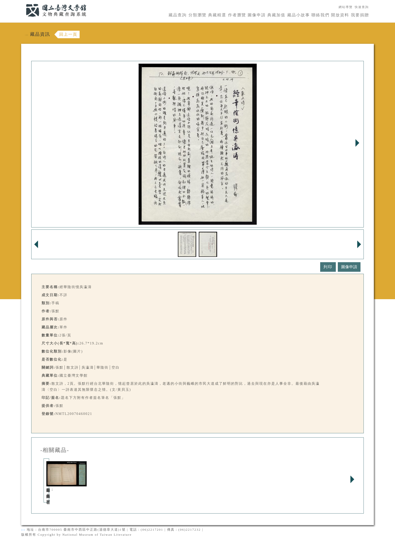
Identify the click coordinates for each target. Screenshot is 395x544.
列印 (328, 267)
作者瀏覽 (237, 15)
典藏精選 (217, 15)
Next (357, 143)
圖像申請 (257, 15)
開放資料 (340, 15)
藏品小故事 (298, 15)
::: (23, 3)
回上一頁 (68, 34)
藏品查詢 (178, 15)
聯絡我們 (320, 15)
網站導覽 (346, 7)
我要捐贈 (360, 15)
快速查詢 (362, 7)
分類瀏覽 (197, 15)
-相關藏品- (54, 450)
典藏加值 (276, 15)
